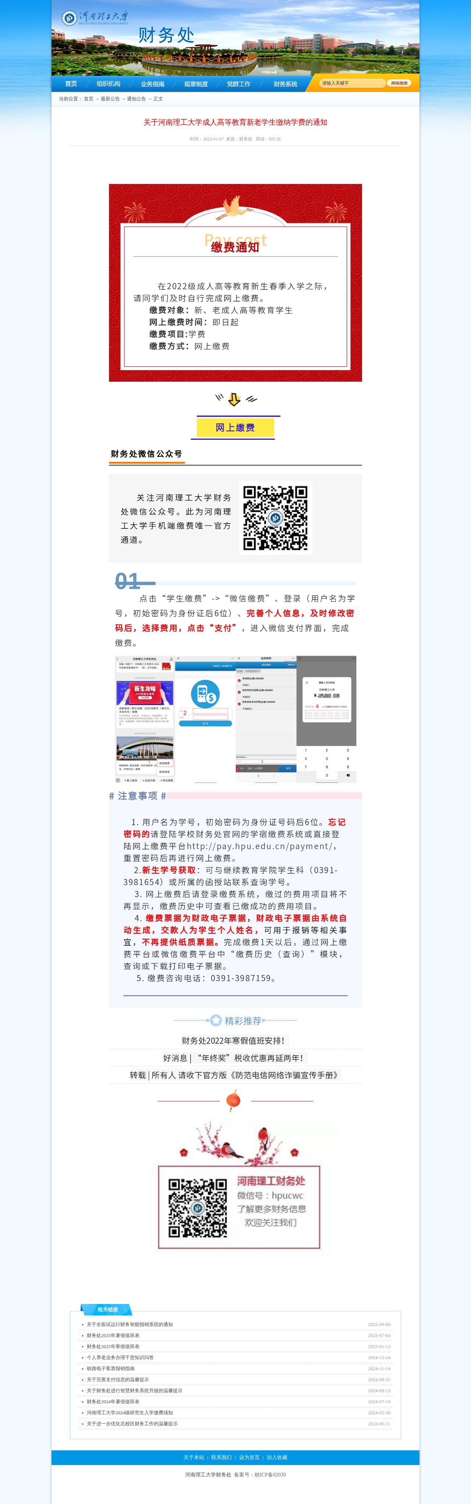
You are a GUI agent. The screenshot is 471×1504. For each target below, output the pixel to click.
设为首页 (249, 1457)
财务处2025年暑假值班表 (113, 1335)
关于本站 (194, 1457)
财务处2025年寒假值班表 (113, 1346)
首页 (88, 98)
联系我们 (221, 1457)
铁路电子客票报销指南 (111, 1368)
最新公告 (110, 98)
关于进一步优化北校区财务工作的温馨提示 (132, 1423)
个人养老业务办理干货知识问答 (120, 1357)
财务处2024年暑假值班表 (113, 1401)
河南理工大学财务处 (208, 1475)
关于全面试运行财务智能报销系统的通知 (130, 1324)
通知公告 (136, 98)
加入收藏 (277, 1457)
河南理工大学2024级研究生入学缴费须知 (130, 1412)
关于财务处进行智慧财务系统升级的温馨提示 (135, 1390)
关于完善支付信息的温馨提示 (118, 1379)
